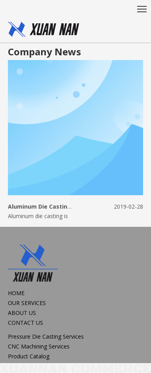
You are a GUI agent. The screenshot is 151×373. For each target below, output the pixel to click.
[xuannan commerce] (75, 368)
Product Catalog (28, 356)
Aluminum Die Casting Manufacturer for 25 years (78, 206)
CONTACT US (25, 322)
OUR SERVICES (27, 303)
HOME (16, 293)
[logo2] (33, 264)
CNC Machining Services (39, 346)
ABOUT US (22, 312)
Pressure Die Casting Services (46, 336)
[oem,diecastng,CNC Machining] (43, 29)
